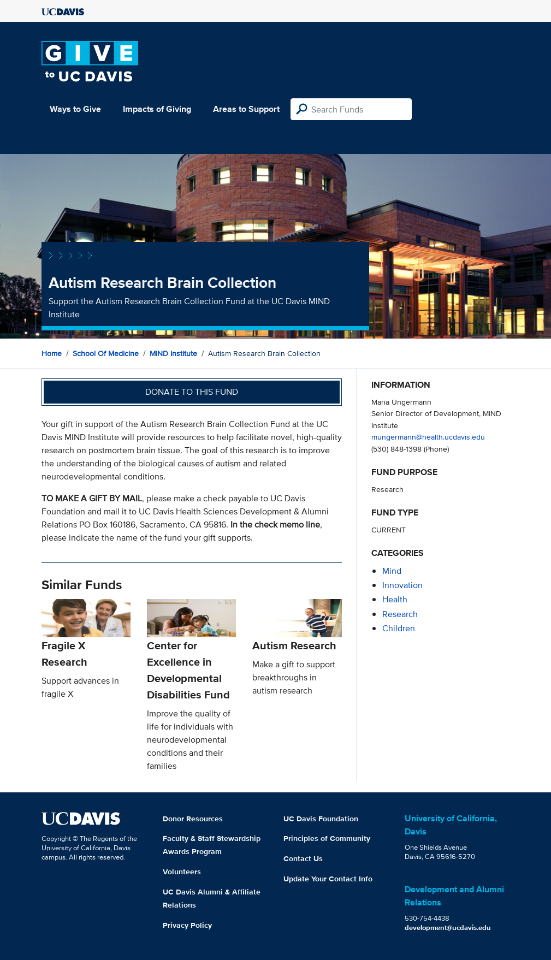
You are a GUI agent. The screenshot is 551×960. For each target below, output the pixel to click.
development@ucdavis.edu (448, 927)
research (400, 614)
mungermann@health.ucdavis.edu (428, 436)
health (394, 599)
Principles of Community (326, 838)
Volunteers (182, 871)
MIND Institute (173, 353)
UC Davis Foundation (320, 818)
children (398, 628)
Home (52, 353)
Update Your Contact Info (327, 878)
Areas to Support (246, 109)
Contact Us (303, 858)
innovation (402, 585)
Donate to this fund (191, 392)
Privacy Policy (187, 925)
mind (391, 571)
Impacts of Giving (157, 109)
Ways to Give (75, 109)
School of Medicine (106, 353)
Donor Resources (193, 818)
